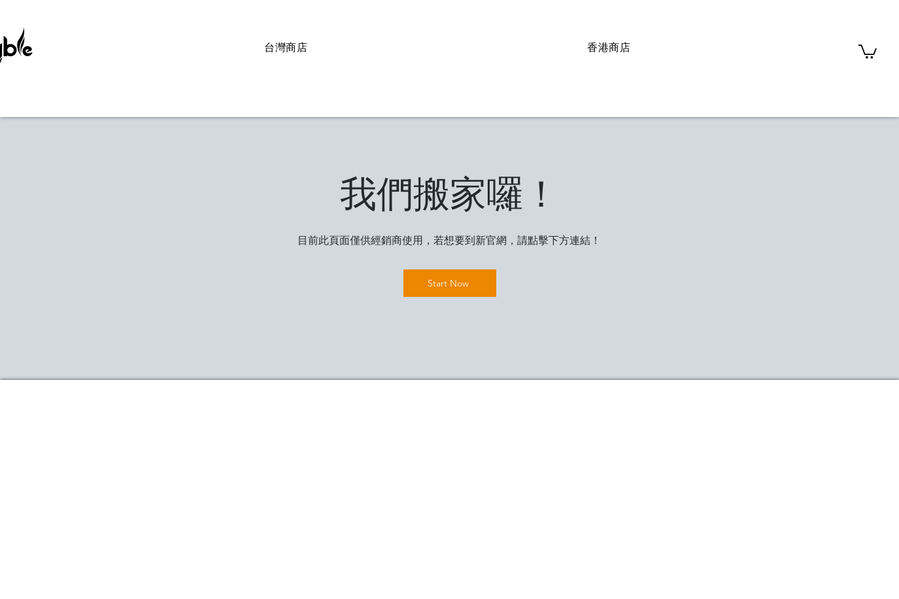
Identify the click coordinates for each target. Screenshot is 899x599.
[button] (867, 51)
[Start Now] (449, 283)
